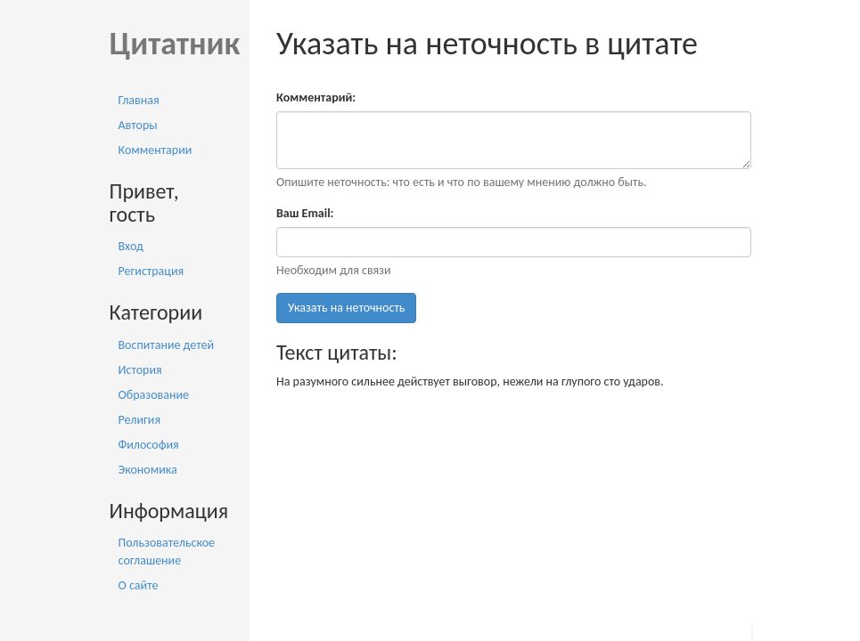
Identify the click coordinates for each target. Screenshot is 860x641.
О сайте (139, 585)
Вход (131, 246)
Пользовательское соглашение (167, 551)
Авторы (138, 125)
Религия (140, 419)
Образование (154, 394)
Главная (139, 100)
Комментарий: (316, 97)
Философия (149, 444)
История (140, 369)
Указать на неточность (346, 307)
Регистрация (151, 271)
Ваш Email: (304, 213)
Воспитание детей (167, 345)
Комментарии (155, 150)
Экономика (148, 469)
